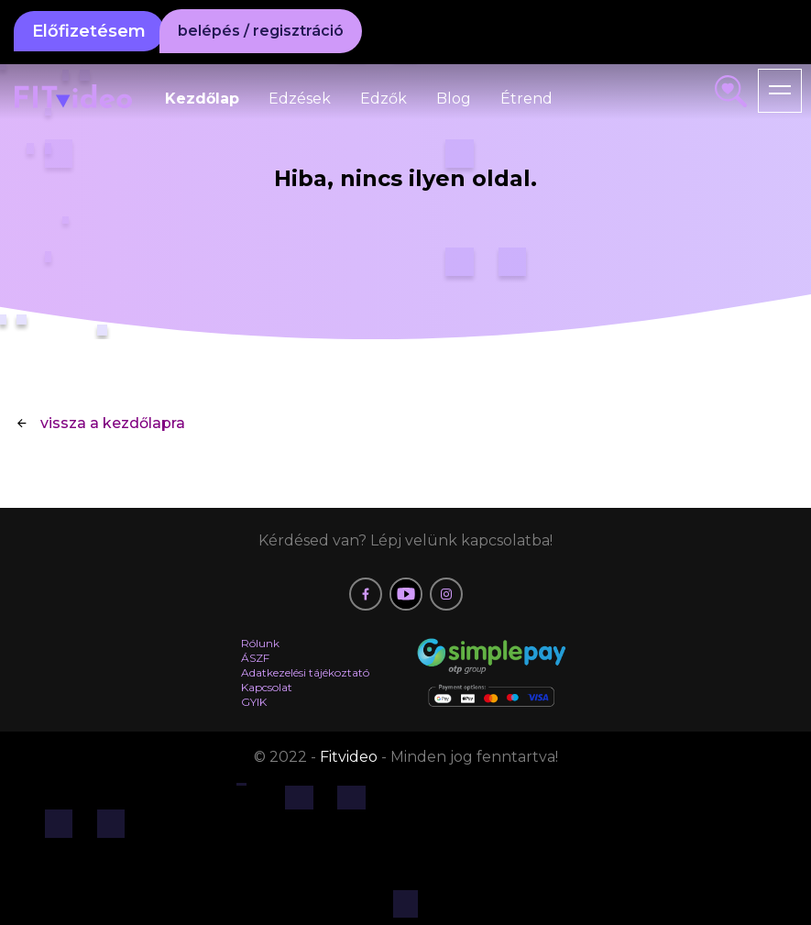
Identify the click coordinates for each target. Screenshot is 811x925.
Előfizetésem (89, 31)
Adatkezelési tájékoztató (305, 672)
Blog (453, 98)
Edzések (300, 98)
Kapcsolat (266, 687)
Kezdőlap (202, 98)
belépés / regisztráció (261, 30)
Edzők (383, 98)
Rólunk (260, 643)
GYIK (254, 702)
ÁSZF (255, 658)
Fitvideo (350, 756)
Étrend (526, 98)
